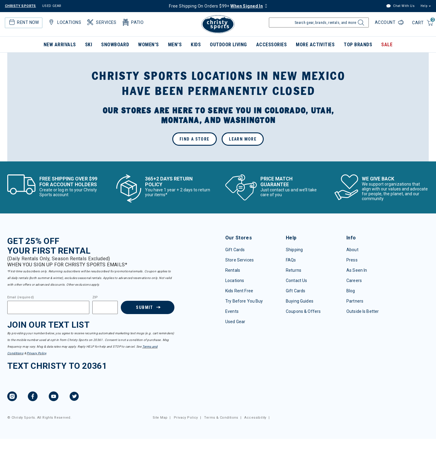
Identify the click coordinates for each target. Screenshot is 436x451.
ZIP (95, 297)
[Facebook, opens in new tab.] (33, 397)
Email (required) (20, 297)
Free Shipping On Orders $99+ (216, 6)
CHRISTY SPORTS (20, 6)
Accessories (271, 44)
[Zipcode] (105, 307)
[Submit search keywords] (360, 24)
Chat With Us (400, 6)
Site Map (160, 418)
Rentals (232, 270)
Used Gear (235, 321)
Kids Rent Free (239, 290)
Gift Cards (235, 249)
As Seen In (356, 270)
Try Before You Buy (244, 301)
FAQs (291, 260)
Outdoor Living (228, 44)
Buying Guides (299, 301)
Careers (354, 280)
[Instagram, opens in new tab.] (12, 397)
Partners (354, 301)
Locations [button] (64, 22)
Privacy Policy (36, 353)
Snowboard (115, 44)
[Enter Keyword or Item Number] (319, 23)
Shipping (294, 249)
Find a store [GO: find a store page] (195, 139)
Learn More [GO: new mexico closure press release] (242, 139)
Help (424, 6)
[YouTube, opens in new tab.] (53, 397)
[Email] (48, 307)
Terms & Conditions (221, 418)
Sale (386, 44)
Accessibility (255, 418)
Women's (148, 44)
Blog (350, 290)
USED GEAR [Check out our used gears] (51, 6)
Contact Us (296, 280)
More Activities (315, 44)
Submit (144, 307)
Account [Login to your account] (386, 22)
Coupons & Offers (303, 311)
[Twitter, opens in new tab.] (74, 397)
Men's (175, 44)
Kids (196, 44)
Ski (88, 44)
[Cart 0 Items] (423, 23)
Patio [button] (132, 22)
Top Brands (358, 44)
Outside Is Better (362, 311)
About (352, 249)
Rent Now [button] (23, 22)
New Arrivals (60, 44)
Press (352, 260)
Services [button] (101, 22)
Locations (234, 280)
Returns (293, 270)
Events (232, 311)
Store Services (239, 260)
